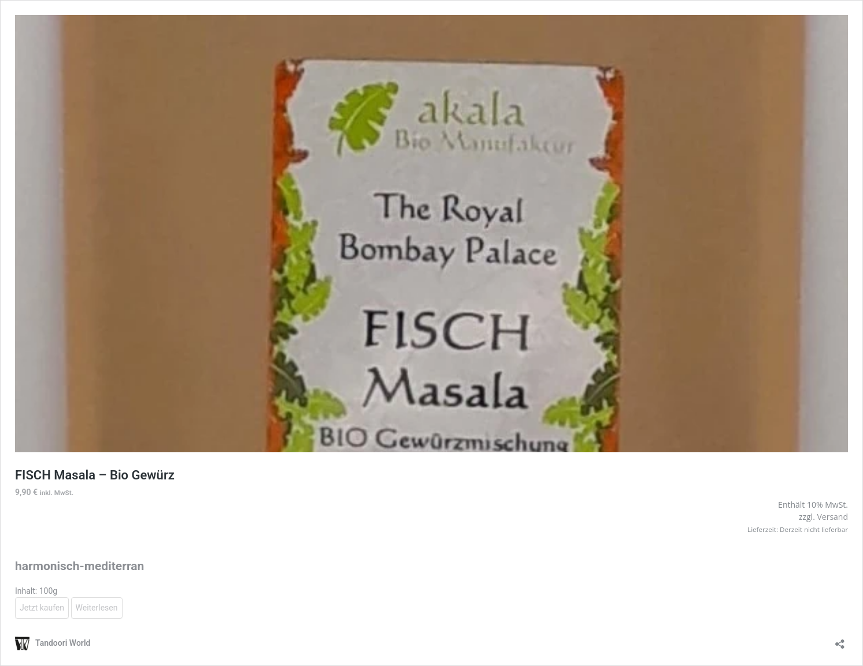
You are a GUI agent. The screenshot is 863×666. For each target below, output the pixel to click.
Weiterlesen (97, 607)
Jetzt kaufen (42, 607)
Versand (832, 516)
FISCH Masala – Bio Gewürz (95, 475)
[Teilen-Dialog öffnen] (840, 640)
